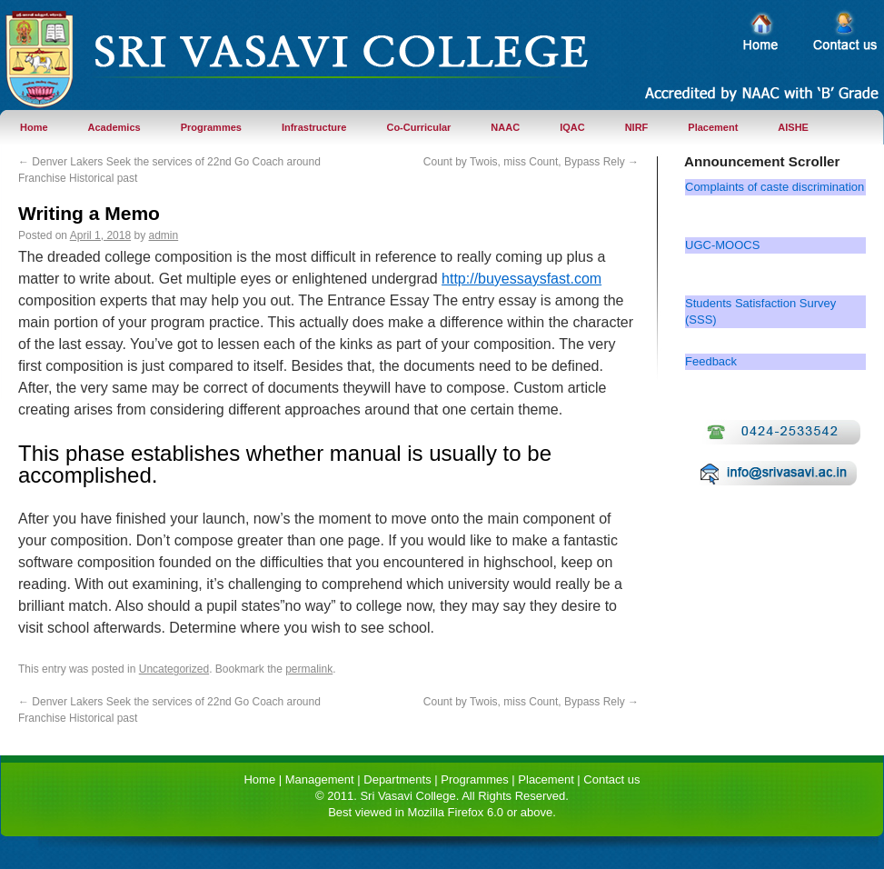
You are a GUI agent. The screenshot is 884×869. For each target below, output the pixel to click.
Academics (114, 127)
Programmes (211, 127)
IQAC (572, 127)
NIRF (637, 127)
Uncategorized (174, 669)
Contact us (611, 779)
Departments (397, 779)
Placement (713, 127)
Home (34, 127)
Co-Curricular (418, 127)
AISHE (793, 127)
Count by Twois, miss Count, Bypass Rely (531, 161)
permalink (309, 669)
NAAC (505, 127)
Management (319, 779)
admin (163, 235)
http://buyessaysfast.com (521, 278)
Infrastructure (314, 127)
